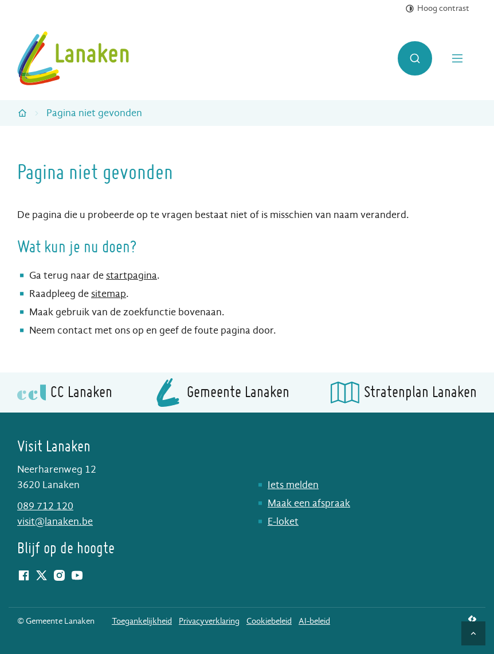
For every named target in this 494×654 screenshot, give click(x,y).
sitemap (108, 294)
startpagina (131, 275)
